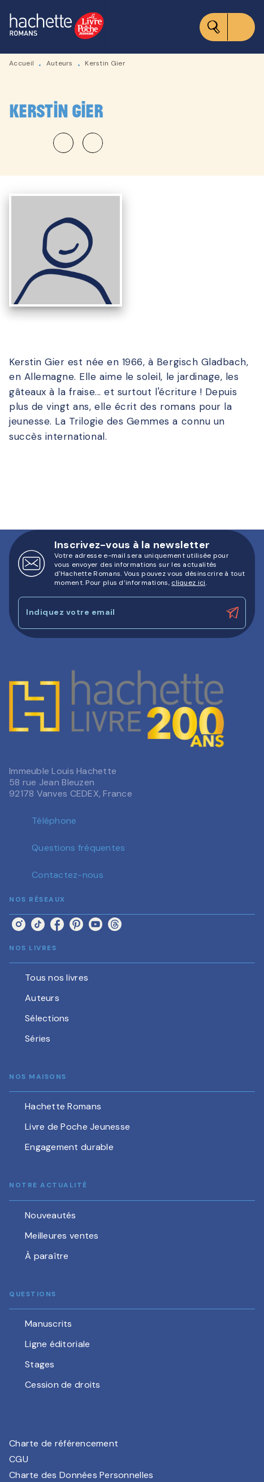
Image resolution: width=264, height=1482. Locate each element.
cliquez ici (188, 582)
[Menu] (227, 27)
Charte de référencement (63, 1443)
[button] (78, 143)
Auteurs (59, 63)
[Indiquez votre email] (118, 613)
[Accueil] (56, 27)
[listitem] (18, 924)
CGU (18, 1459)
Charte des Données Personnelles (81, 1475)
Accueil (21, 63)
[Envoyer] (232, 613)
